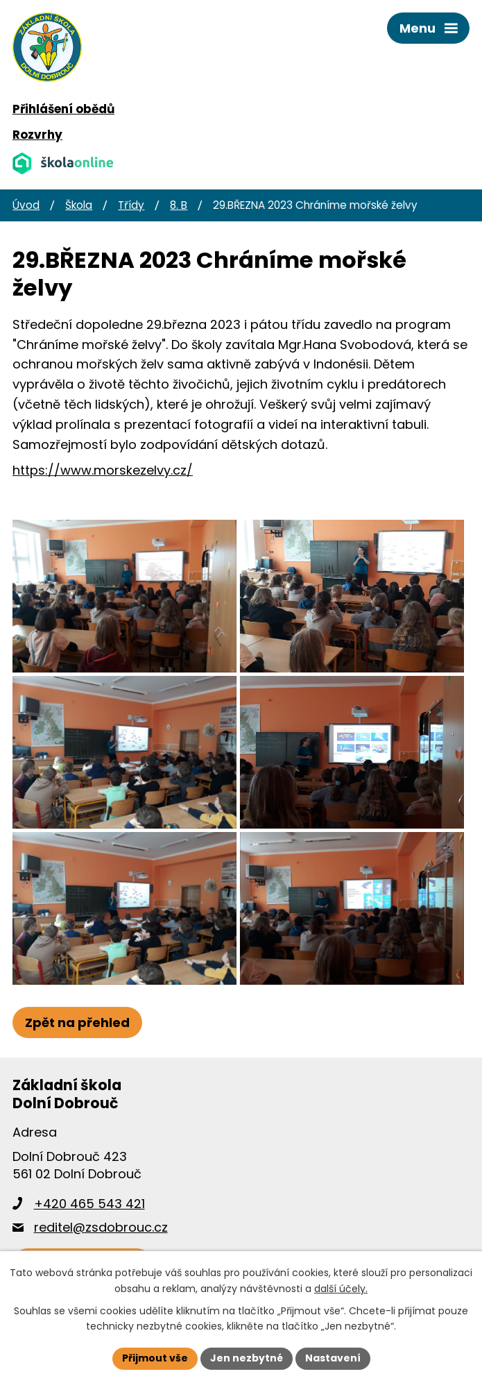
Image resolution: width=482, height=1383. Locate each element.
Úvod (26, 205)
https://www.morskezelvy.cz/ (102, 470)
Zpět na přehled (77, 1022)
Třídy (131, 205)
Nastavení (333, 1358)
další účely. (341, 1289)
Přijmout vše (155, 1358)
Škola (78, 205)
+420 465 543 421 (89, 1203)
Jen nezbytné (246, 1358)
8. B (178, 205)
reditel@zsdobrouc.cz (101, 1227)
